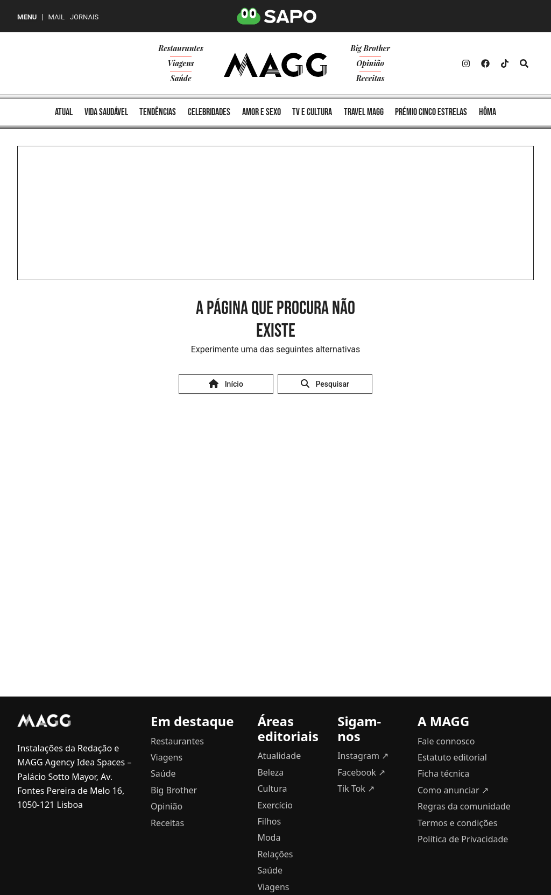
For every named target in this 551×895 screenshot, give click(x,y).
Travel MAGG (364, 112)
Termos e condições (457, 823)
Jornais (84, 16)
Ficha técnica (443, 773)
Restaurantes (180, 48)
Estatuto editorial (452, 757)
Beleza (270, 772)
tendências (157, 112)
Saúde (180, 78)
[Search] (524, 63)
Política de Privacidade (463, 839)
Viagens (181, 63)
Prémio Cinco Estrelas (431, 112)
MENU (27, 16)
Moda (268, 837)
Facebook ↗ (361, 772)
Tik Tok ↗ (356, 788)
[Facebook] (485, 63)
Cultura (272, 788)
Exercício (275, 805)
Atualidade (279, 756)
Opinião (370, 63)
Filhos (269, 821)
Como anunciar (453, 790)
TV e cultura (312, 112)
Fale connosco (446, 741)
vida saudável (106, 112)
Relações (275, 854)
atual (64, 112)
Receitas (370, 78)
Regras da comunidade (464, 806)
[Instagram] (466, 63)
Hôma (487, 112)
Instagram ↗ (362, 756)
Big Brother (370, 48)
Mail (56, 16)
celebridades (209, 112)
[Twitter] (504, 63)
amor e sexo (261, 112)
